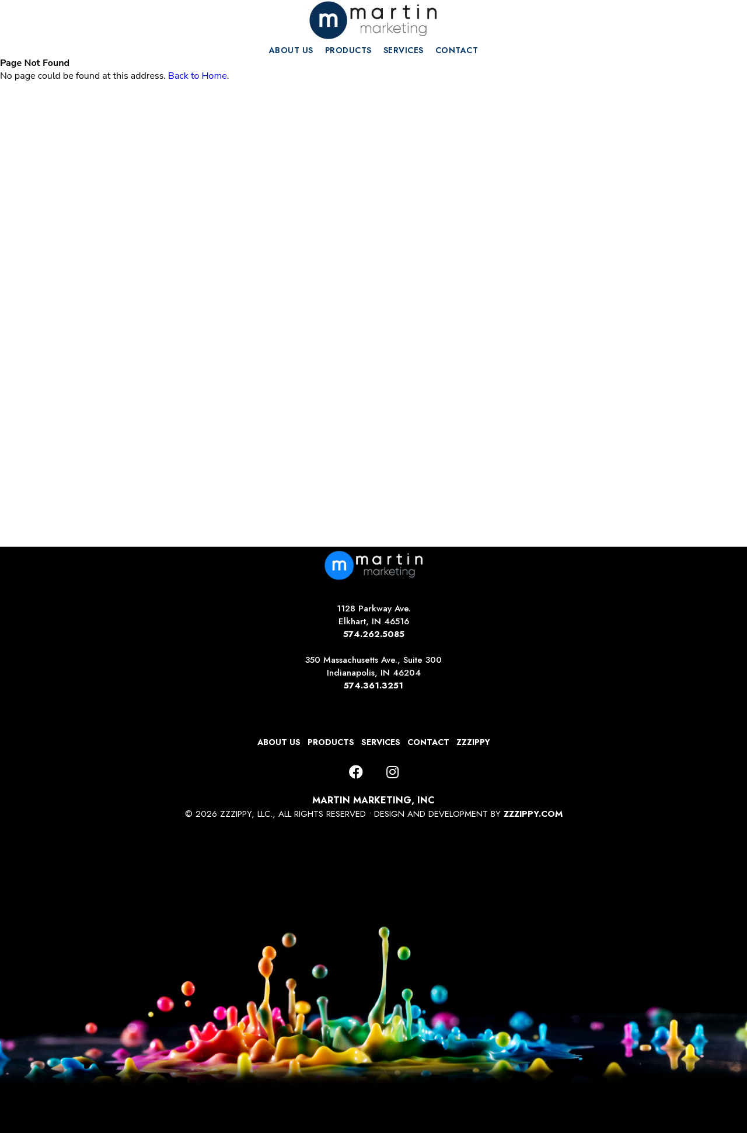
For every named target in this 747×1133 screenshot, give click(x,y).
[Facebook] (356, 772)
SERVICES (403, 50)
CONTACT (457, 50)
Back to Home (197, 75)
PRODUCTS (348, 50)
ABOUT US (291, 50)
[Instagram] (392, 772)
